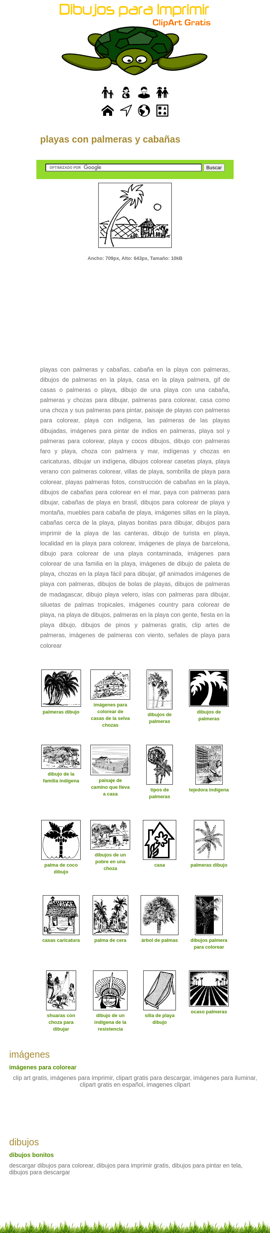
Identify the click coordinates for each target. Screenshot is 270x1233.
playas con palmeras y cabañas (110, 139)
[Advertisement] (135, 308)
